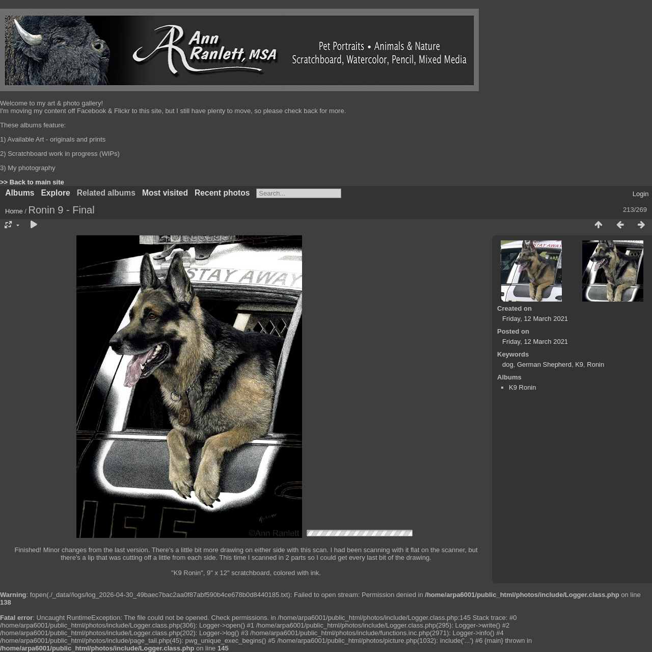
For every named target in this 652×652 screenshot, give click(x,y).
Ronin (595, 364)
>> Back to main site (32, 182)
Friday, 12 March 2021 (535, 318)
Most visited (165, 192)
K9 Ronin (522, 387)
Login (641, 194)
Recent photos (222, 192)
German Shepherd (544, 364)
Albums (19, 192)
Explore (55, 192)
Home (14, 211)
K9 (579, 364)
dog (507, 364)
